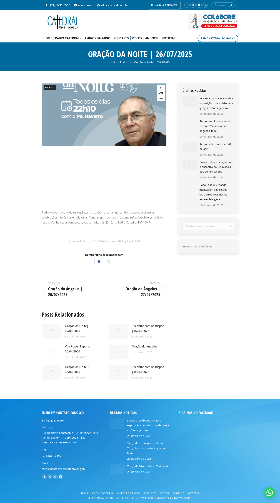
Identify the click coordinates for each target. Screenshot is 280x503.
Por (104, 241)
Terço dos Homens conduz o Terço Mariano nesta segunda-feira (216, 126)
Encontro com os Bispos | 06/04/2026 (148, 369)
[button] (269, 492)
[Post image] (51, 331)
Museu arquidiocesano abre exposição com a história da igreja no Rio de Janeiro (216, 103)
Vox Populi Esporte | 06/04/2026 (79, 348)
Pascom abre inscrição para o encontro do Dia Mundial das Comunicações (216, 166)
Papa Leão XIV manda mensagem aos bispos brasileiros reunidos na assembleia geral (213, 192)
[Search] (223, 5)
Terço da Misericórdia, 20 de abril (215, 146)
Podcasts (50, 87)
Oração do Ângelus (144, 346)
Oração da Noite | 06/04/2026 (77, 369)
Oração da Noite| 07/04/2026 (76, 328)
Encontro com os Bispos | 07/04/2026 (148, 328)
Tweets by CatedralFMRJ (197, 246)
